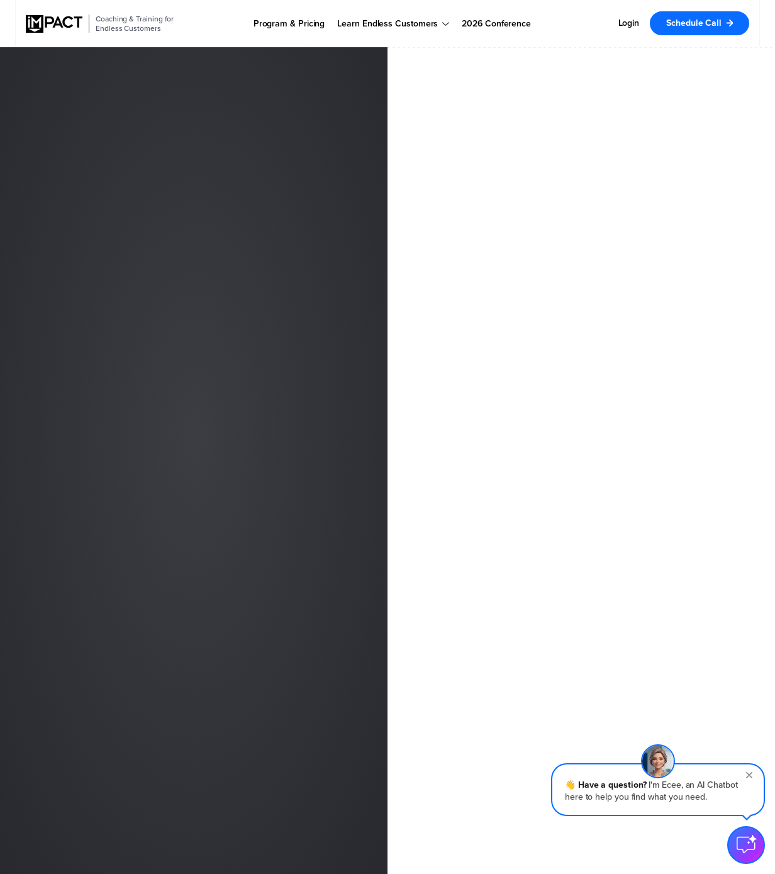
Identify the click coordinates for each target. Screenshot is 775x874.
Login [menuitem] (629, 23)
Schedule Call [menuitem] (694, 23)
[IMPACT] (54, 24)
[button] (658, 789)
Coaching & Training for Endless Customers (135, 23)
